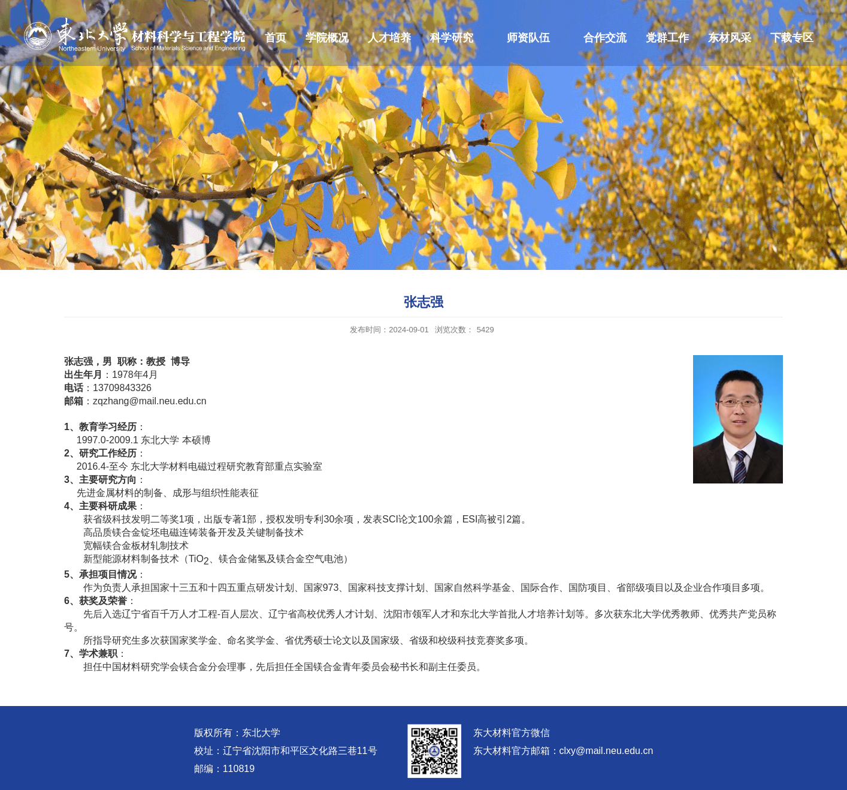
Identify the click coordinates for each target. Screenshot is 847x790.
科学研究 (451, 38)
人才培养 (389, 38)
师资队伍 (528, 38)
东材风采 (729, 38)
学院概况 (327, 38)
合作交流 (605, 38)
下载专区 (791, 38)
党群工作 (667, 38)
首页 (275, 38)
